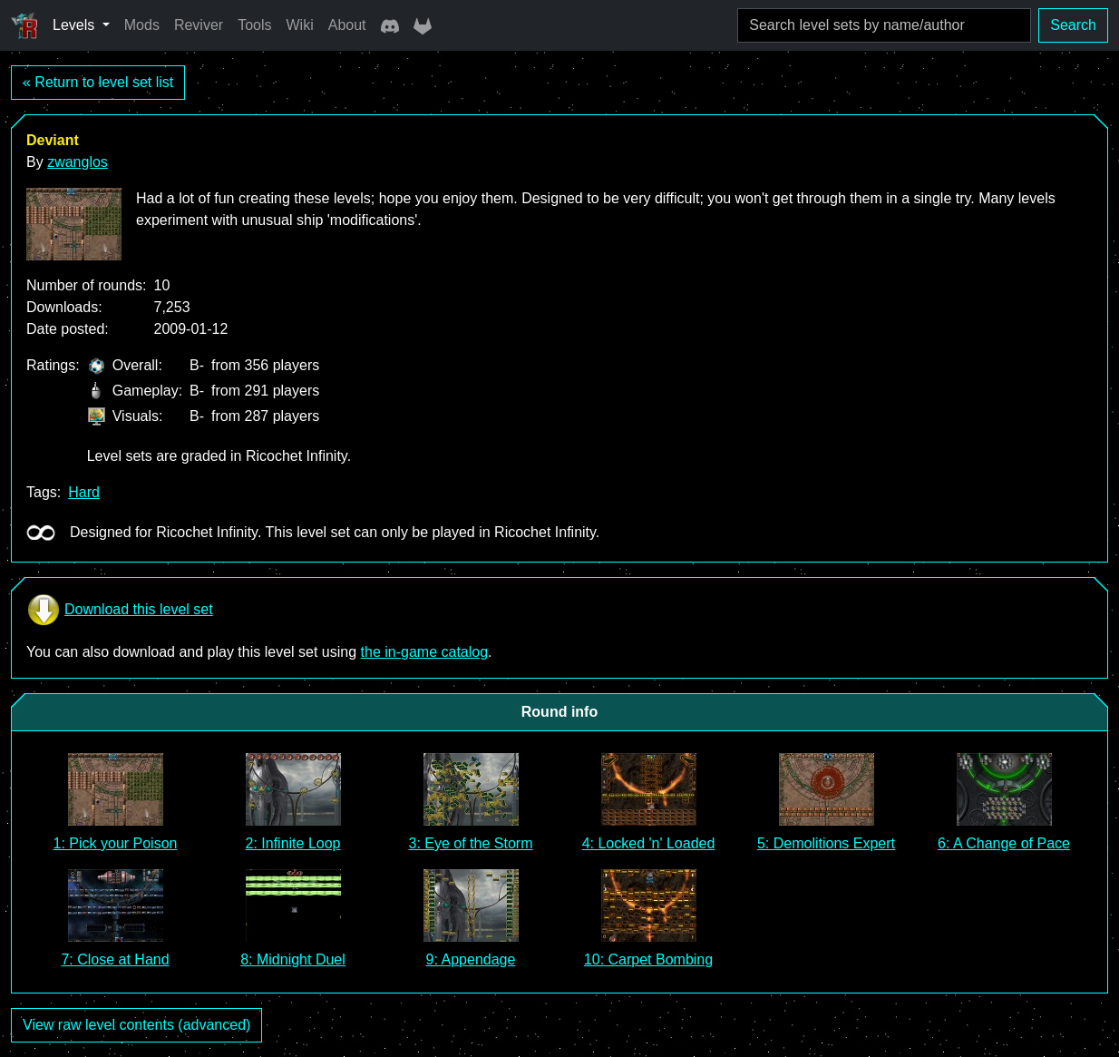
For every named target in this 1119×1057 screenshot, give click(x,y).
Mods (142, 25)
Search (1073, 25)
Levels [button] (76, 25)
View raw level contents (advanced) (136, 1025)
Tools (254, 25)
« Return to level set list (98, 82)
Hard (84, 492)
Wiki (300, 25)
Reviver (198, 25)
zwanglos (77, 162)
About (347, 25)
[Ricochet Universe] (24, 25)
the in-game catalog (425, 652)
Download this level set (119, 609)
